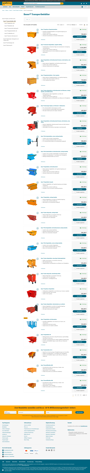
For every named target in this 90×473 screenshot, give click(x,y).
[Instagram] (54, 450)
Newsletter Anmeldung (50, 432)
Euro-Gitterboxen (5, 430)
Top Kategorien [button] (6, 422)
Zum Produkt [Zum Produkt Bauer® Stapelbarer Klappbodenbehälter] (79, 36)
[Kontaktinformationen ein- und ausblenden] (3, 470)
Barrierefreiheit (22, 461)
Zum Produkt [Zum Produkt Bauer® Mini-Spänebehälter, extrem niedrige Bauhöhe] (79, 143)
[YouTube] (49, 450)
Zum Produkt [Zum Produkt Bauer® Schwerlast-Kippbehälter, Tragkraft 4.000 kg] (79, 52)
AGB (3, 461)
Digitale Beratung (50, 422)
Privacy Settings (38, 461)
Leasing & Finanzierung (28, 432)
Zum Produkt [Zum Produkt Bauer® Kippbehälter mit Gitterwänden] (79, 326)
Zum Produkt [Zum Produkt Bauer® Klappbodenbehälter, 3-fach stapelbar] (79, 82)
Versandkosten (20, 464)
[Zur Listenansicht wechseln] (84, 25)
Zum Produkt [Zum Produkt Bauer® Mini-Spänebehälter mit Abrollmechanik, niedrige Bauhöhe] (79, 158)
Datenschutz (14, 461)
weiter (84, 395)
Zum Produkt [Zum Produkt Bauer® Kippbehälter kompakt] (79, 189)
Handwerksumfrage (50, 439)
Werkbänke (4, 427)
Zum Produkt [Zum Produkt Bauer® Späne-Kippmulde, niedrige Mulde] (79, 219)
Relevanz (74, 25)
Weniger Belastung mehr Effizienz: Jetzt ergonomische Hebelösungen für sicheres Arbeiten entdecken (45, 0)
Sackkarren (4, 434)
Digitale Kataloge (49, 436)
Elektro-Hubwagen (6, 428)
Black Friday (26, 439)
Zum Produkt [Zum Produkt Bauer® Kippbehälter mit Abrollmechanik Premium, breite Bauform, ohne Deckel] (79, 67)
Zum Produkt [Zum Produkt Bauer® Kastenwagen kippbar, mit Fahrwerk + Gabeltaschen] (79, 113)
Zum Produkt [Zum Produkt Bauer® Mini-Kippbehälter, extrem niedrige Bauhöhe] (79, 250)
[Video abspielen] (38, 32)
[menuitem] (81, 3)
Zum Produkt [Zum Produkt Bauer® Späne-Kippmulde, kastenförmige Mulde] (79, 280)
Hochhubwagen (5, 425)
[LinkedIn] (51, 450)
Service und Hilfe (27, 425)
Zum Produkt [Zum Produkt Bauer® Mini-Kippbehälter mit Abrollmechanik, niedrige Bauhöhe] (79, 235)
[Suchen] (61, 3)
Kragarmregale (5, 439)
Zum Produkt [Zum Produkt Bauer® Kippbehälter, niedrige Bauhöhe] (79, 204)
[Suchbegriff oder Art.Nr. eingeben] (41, 3)
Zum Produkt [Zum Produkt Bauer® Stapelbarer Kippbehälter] (79, 296)
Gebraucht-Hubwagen (6, 436)
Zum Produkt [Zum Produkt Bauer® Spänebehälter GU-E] (79, 357)
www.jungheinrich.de (25, 465)
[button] (56, 423)
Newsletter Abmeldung (50, 434)
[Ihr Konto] (81, 3)
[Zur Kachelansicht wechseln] (87, 25)
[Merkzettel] (84, 3)
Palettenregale (5, 438)
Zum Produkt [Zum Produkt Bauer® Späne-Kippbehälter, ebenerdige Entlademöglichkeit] (79, 265)
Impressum (8, 461)
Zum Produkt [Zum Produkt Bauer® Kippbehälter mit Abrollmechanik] (79, 174)
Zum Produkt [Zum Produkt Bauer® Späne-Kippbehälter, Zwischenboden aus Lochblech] (79, 311)
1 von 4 (62, 25)
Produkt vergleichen (80, 39)
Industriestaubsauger (6, 432)
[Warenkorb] (86, 3)
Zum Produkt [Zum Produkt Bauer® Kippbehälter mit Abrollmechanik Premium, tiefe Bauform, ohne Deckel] (79, 128)
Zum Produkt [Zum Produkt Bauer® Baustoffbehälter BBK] (79, 387)
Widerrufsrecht (27, 434)
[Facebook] (46, 450)
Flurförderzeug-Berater (50, 425)
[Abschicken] (79, 412)
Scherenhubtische (5, 441)
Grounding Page (30, 461)
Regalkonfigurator (49, 427)
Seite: (58, 24)
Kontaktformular (84, 426)
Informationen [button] (27, 422)
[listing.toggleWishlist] (38, 30)
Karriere (25, 436)
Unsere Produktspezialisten (29, 430)
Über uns (26, 427)
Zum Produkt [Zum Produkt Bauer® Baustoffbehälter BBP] (79, 372)
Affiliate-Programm (28, 438)
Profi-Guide (48, 438)
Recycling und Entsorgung (51, 430)
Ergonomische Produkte (50, 428)
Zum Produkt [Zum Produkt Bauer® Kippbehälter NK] (79, 342)
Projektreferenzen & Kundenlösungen (31, 428)
